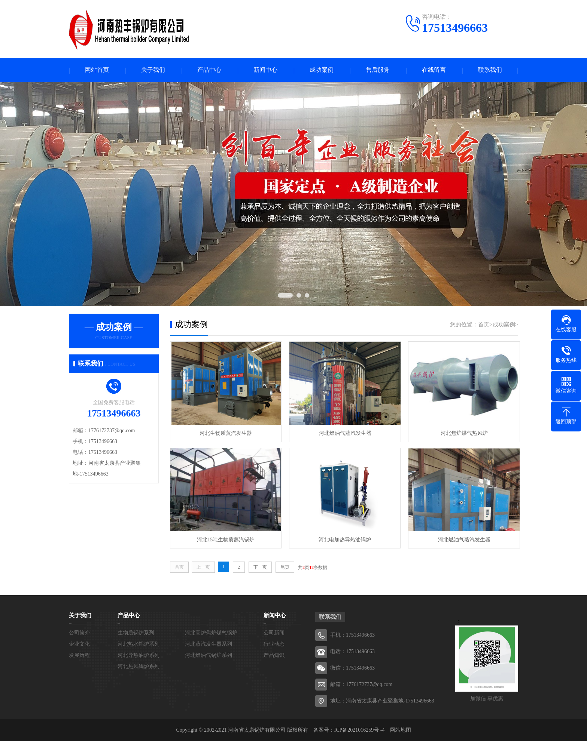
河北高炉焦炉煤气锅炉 (211, 632)
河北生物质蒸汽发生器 (225, 433)
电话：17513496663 (352, 651)
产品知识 (274, 655)
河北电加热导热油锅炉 (343, 539)
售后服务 (378, 70)
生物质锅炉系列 (136, 632)
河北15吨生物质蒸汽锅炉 (225, 539)
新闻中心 (265, 70)
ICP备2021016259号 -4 (359, 729)
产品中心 (209, 70)
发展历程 (79, 655)
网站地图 (400, 729)
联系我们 (490, 70)
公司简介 (79, 632)
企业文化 (79, 643)
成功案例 (322, 70)
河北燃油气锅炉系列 (208, 655)
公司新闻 (274, 632)
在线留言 (434, 70)
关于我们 (153, 70)
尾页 (284, 566)
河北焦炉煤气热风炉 (462, 433)
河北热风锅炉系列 (138, 666)
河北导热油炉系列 (138, 655)
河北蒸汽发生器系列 (208, 643)
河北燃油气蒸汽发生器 (343, 433)
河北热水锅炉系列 (138, 643)
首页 (483, 325)
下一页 (260, 566)
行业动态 (274, 643)
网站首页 (97, 70)
